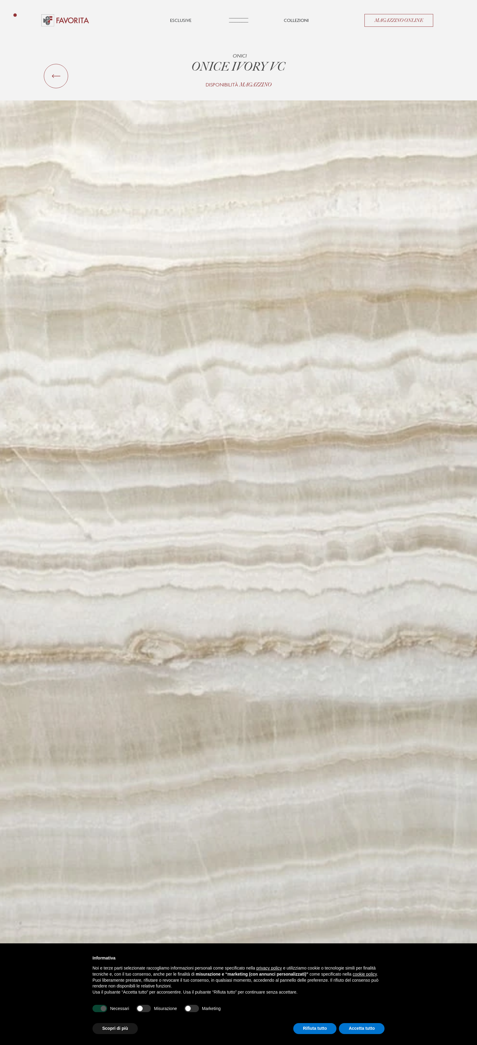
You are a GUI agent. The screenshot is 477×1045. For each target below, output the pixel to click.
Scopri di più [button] (115, 1028)
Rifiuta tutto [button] (315, 1028)
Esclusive (180, 20)
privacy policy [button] (269, 968)
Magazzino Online (398, 20)
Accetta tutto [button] (362, 1028)
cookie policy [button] (365, 974)
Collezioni (296, 20)
